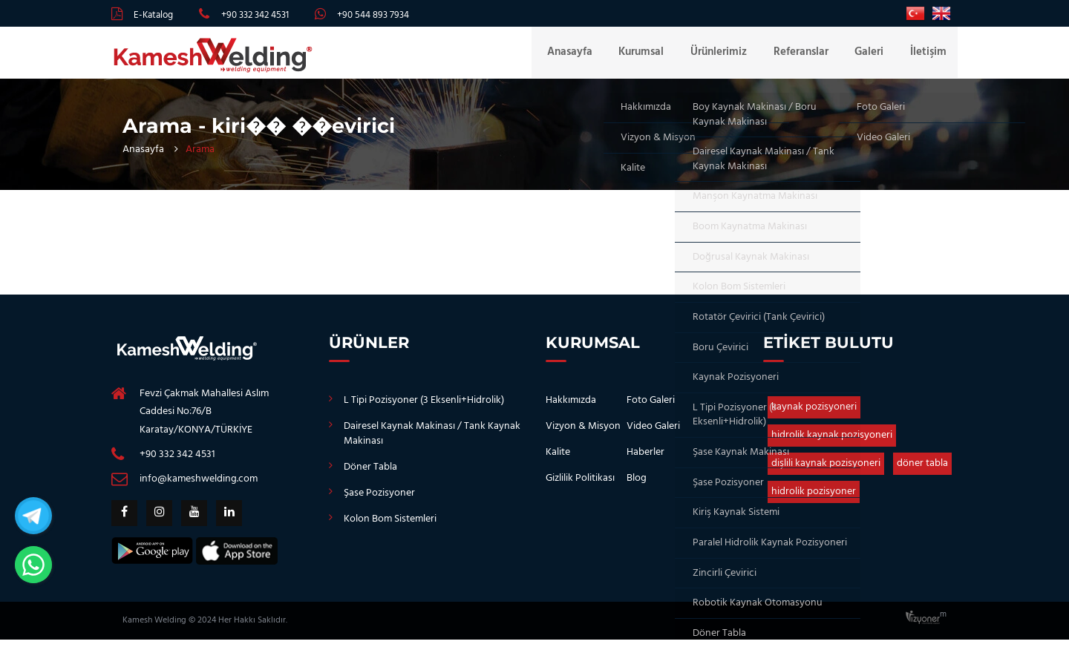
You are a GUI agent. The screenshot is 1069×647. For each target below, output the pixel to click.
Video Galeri (653, 433)
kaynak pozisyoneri (814, 414)
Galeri (873, 56)
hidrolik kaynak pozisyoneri (831, 442)
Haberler (645, 459)
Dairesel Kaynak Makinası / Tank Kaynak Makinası (432, 441)
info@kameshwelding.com (199, 486)
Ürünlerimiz (731, 56)
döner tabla (922, 470)
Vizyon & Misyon (583, 433)
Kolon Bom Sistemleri (390, 526)
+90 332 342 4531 (255, 15)
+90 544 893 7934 (373, 15)
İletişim (928, 56)
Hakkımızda (571, 407)
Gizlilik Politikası (580, 485)
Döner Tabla (370, 474)
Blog (637, 485)
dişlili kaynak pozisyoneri (825, 470)
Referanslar (809, 56)
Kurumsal (658, 56)
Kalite (558, 459)
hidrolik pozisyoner (813, 499)
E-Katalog (153, 15)
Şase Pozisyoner (379, 500)
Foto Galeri (651, 407)
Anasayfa (590, 56)
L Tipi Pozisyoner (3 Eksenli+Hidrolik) (424, 407)
